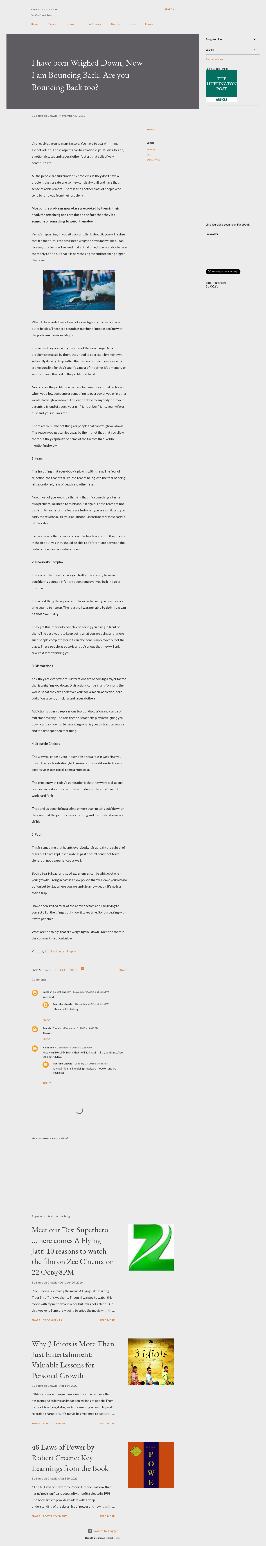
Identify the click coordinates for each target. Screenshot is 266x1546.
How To (151, 149)
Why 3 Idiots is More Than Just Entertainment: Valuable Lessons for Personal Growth (73, 1359)
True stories (153, 159)
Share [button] (151, 129)
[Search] (169, 9)
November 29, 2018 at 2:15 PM (91, 991)
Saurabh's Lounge (44, 9)
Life (132, 23)
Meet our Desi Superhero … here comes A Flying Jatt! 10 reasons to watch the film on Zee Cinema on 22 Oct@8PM (73, 1250)
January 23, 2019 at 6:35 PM (91, 1063)
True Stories (93, 23)
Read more (107, 1320)
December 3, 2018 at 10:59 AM (74, 1047)
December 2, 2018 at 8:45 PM (81, 1028)
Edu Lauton (53, 951)
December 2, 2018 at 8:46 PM (92, 1003)
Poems (52, 23)
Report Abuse (214, 59)
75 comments (52, 1320)
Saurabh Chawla (62, 1003)
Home (34, 23)
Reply (46, 1019)
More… (149, 23)
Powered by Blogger (103, 1531)
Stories (71, 23)
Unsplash (72, 951)
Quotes (115, 23)
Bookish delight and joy (56, 991)
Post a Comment (55, 1423)
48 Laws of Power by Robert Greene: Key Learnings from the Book (70, 1457)
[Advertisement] (73, 1169)
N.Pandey (48, 1047)
